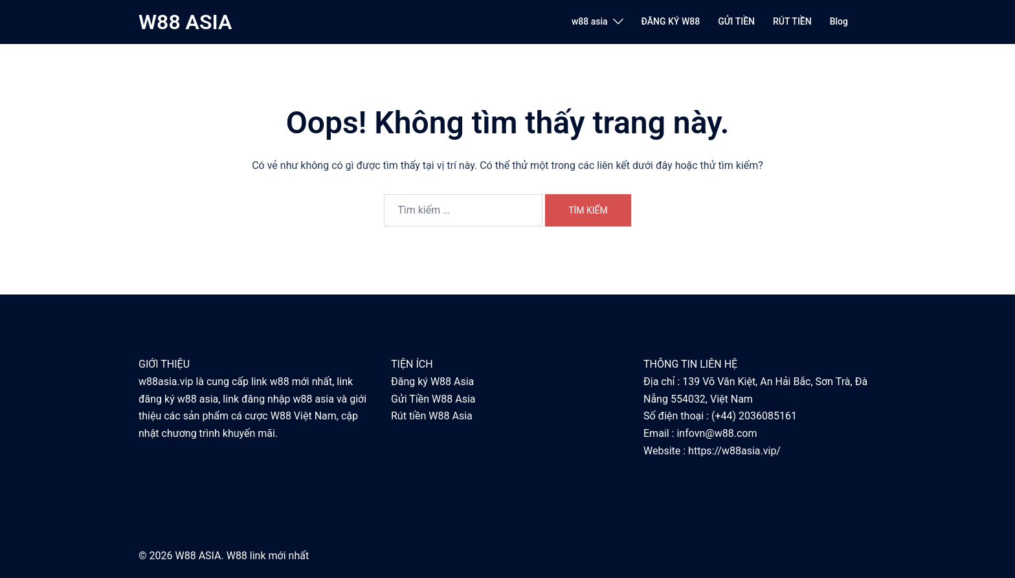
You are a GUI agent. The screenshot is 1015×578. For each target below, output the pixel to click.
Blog (839, 21)
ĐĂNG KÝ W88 (670, 21)
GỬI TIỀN (736, 21)
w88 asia (590, 21)
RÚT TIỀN (792, 21)
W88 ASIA (185, 22)
